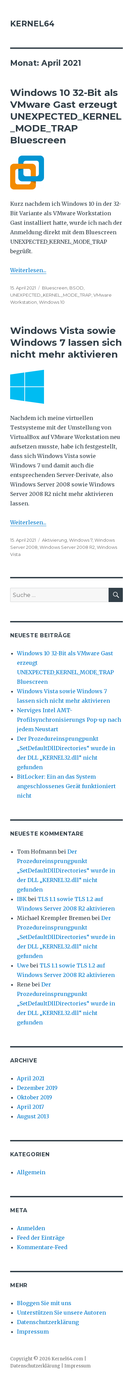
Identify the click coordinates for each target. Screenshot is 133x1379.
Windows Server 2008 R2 (67, 547)
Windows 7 (80, 540)
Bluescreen (54, 288)
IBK (22, 899)
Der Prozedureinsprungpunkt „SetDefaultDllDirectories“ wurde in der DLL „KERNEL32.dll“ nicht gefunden (66, 870)
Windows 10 (52, 302)
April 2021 (30, 1078)
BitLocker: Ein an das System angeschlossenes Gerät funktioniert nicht (66, 786)
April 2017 (30, 1106)
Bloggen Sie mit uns (44, 1303)
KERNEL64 (32, 23)
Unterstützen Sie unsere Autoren (61, 1312)
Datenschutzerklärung (48, 1322)
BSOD (76, 288)
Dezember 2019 (37, 1087)
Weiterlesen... (28, 270)
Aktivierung (54, 540)
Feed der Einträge (41, 1237)
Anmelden (31, 1228)
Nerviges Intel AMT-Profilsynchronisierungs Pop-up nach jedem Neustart (69, 720)
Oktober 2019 (34, 1097)
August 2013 (33, 1116)
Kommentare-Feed (42, 1247)
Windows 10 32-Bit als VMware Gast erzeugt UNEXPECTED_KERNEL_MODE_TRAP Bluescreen (65, 116)
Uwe (23, 965)
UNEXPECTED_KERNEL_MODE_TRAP (50, 295)
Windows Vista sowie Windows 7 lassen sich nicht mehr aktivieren (66, 342)
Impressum (33, 1331)
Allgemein (31, 1172)
